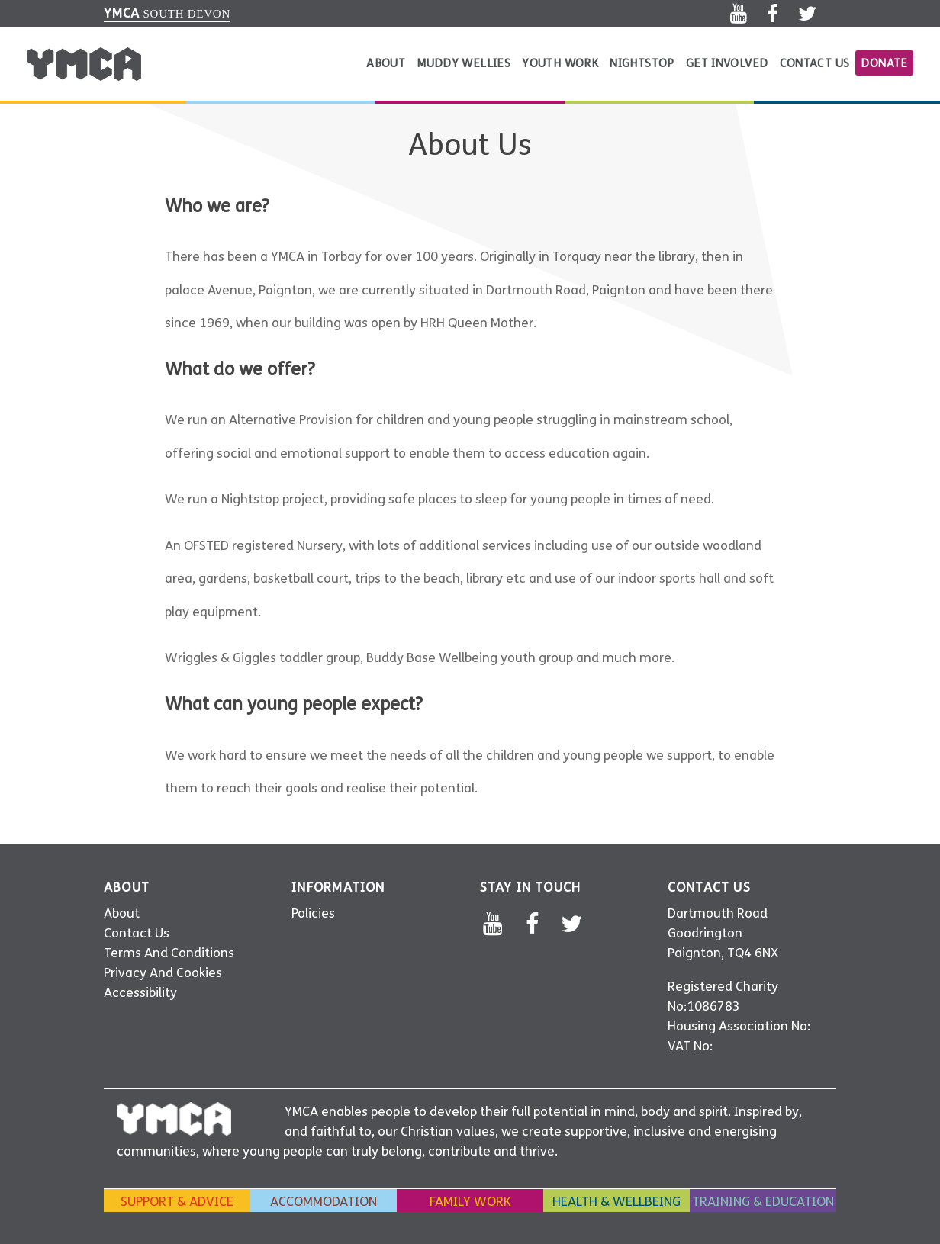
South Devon (167, 13)
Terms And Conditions (169, 953)
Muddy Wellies (463, 63)
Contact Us (815, 63)
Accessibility (140, 993)
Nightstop (642, 63)
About (385, 63)
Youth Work (560, 63)
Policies (313, 913)
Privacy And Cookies (163, 973)
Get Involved (727, 63)
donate (884, 63)
